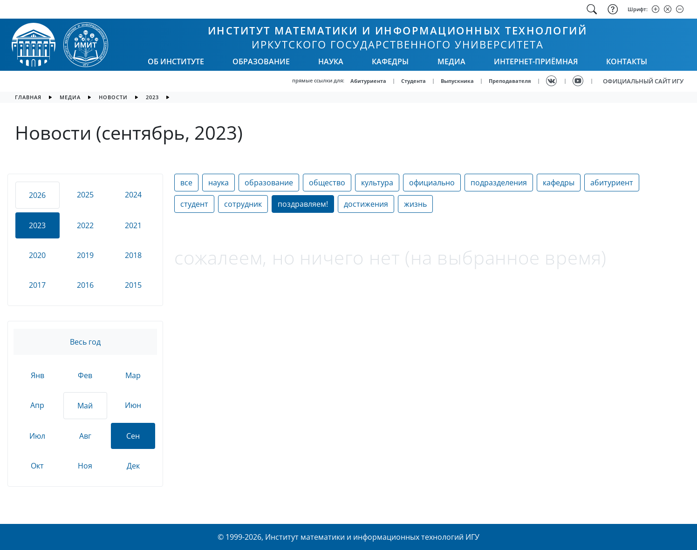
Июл (37, 436)
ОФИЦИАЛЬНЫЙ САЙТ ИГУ (643, 81)
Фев (85, 375)
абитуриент (611, 182)
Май (85, 406)
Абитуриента (368, 80)
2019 (85, 255)
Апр (37, 405)
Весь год (85, 342)
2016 (85, 285)
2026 (37, 195)
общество (327, 182)
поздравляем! (303, 204)
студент (194, 204)
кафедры (558, 182)
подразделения (499, 182)
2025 (85, 195)
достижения (366, 204)
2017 (37, 285)
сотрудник (243, 204)
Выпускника (457, 80)
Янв (37, 375)
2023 (152, 97)
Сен (133, 436)
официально (432, 182)
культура (377, 182)
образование (269, 182)
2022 (85, 225)
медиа (70, 97)
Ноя (85, 466)
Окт (37, 466)
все (186, 182)
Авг (85, 436)
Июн (133, 405)
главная (28, 97)
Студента (413, 80)
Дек (133, 466)
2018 (133, 255)
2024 (133, 195)
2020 (37, 255)
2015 (133, 285)
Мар (133, 375)
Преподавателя (510, 80)
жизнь (415, 204)
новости (113, 97)
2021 (133, 225)
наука (218, 182)
